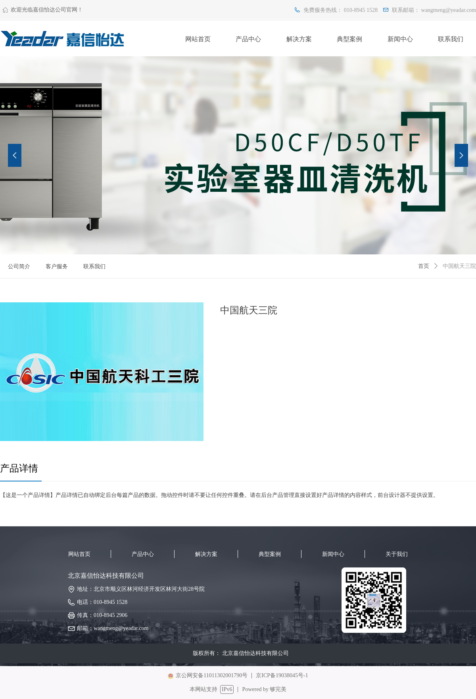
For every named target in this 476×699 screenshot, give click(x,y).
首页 (423, 266)
